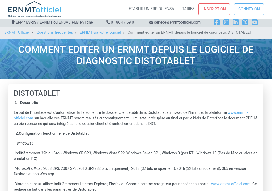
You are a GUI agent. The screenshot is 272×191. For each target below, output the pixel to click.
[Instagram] (226, 22)
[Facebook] (217, 22)
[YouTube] (255, 22)
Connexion (249, 9)
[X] (245, 22)
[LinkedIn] (236, 22)
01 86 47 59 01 (123, 22)
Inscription (214, 9)
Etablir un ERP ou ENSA (151, 9)
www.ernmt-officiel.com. (231, 184)
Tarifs (188, 9)
